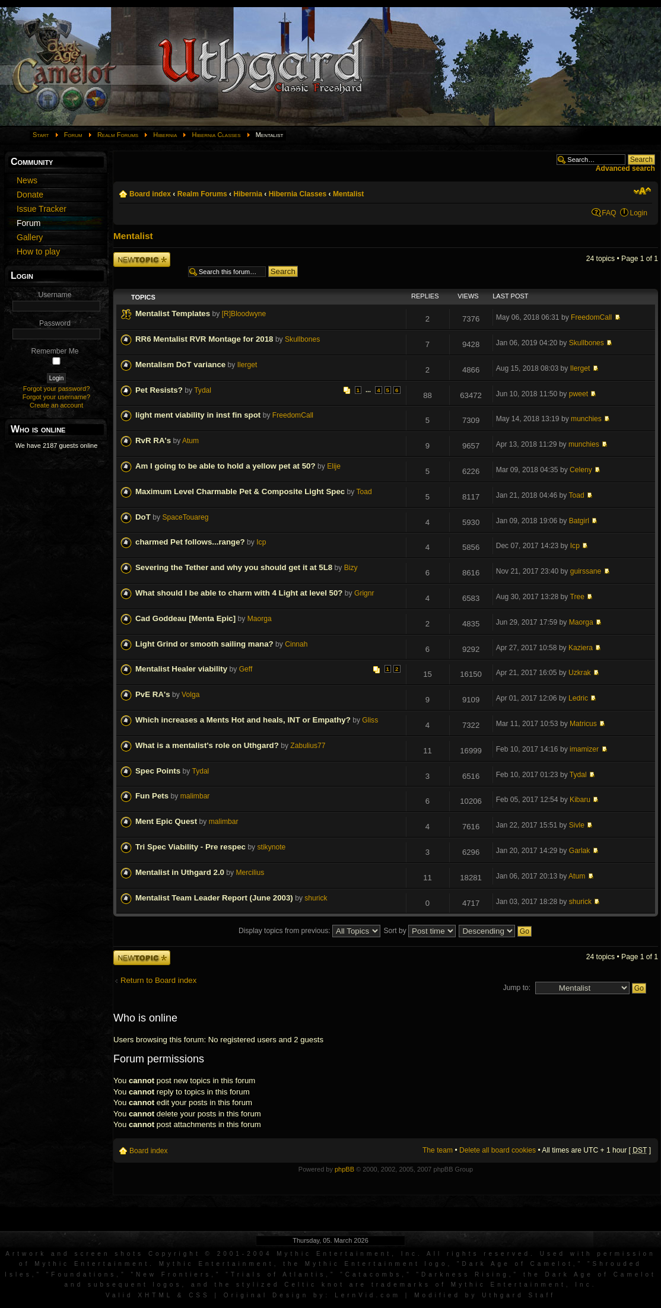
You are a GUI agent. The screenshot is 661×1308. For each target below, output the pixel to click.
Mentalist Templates (172, 313)
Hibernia (165, 134)
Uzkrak (579, 673)
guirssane (585, 571)
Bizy (351, 568)
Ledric (578, 698)
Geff (246, 669)
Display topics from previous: (309, 931)
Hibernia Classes (216, 134)
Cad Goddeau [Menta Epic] (185, 618)
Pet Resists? (159, 390)
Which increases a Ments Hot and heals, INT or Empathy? (243, 719)
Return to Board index (158, 980)
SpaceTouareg (185, 517)
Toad (363, 492)
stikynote (272, 847)
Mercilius (250, 872)
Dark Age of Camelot (517, 1264)
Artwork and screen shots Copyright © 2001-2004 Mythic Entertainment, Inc (211, 1253)
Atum (190, 441)
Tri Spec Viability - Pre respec (190, 846)
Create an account (56, 405)
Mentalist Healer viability (181, 668)
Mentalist (348, 194)
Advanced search (625, 168)
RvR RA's (153, 440)
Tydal (202, 390)
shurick (315, 898)
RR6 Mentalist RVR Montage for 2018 (204, 339)
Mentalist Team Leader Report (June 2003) (214, 897)
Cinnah (296, 644)
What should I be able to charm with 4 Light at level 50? (238, 592)
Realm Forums (117, 134)
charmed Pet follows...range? (190, 541)
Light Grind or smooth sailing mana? (204, 643)
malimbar (195, 796)
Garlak (579, 850)
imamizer (584, 749)
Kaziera (580, 648)
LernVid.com (368, 1295)
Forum (73, 134)
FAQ (609, 213)
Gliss (370, 720)
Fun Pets (152, 795)
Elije (334, 466)
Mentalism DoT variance (180, 364)
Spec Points (157, 770)
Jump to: (516, 988)
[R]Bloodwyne (244, 314)
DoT (143, 517)
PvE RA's (152, 694)
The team (437, 1150)
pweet (578, 394)
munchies (586, 419)
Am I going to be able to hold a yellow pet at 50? (225, 466)
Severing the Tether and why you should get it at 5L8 (233, 567)
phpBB (344, 1169)
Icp (261, 542)
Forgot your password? (56, 388)
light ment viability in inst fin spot (197, 414)
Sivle (576, 825)
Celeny (581, 470)
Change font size (642, 191)
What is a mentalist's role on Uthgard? (207, 745)
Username (55, 295)
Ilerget (247, 365)
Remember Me (55, 351)
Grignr (364, 593)
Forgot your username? (56, 396)
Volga (190, 694)
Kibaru (580, 799)
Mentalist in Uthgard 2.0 (179, 872)
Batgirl (579, 521)
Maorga (259, 619)
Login (638, 213)
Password (55, 323)
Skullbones (302, 339)
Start (41, 134)
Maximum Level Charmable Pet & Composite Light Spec (240, 491)
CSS (199, 1295)
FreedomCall (591, 317)
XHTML (155, 1295)
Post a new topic (141, 259)
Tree (577, 597)
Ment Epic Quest (166, 821)
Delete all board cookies (497, 1150)
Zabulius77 (307, 745)
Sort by (419, 931)
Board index (150, 194)
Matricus (583, 724)
